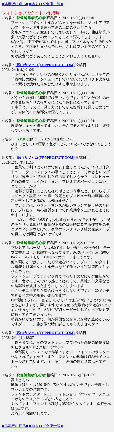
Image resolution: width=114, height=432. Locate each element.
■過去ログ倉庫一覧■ (46, 4)
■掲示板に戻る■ (15, 4)
